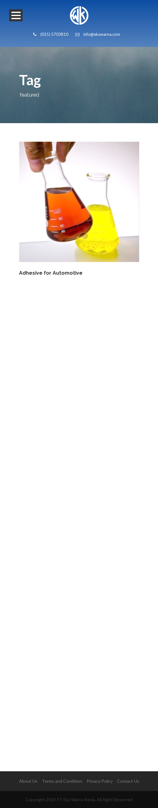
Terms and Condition (62, 781)
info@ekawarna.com (97, 34)
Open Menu (15, 15)
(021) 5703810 (50, 34)
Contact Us (128, 781)
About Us (28, 781)
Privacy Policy (100, 781)
